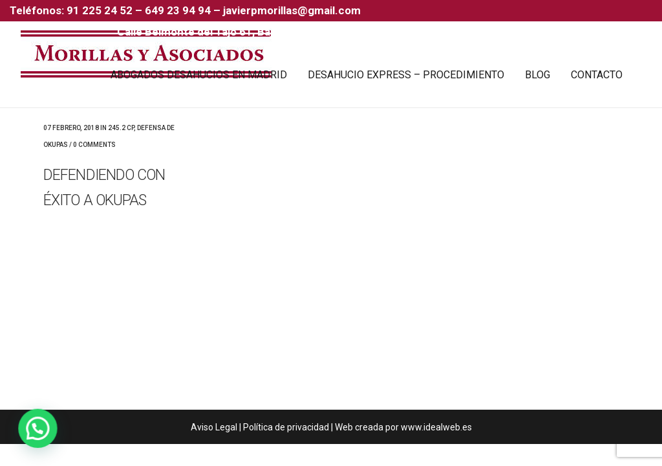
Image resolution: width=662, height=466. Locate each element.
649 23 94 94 (178, 10)
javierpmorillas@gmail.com (292, 10)
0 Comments (94, 144)
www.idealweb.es (436, 427)
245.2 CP (121, 127)
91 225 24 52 (101, 10)
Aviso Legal (214, 427)
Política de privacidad (286, 427)
